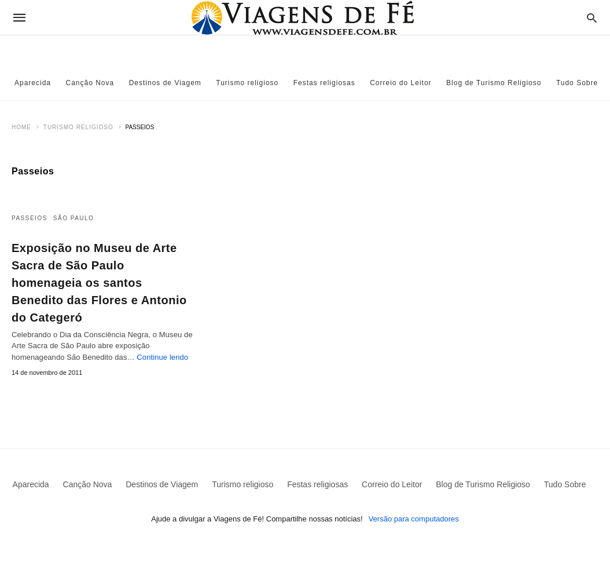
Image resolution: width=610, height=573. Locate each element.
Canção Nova (90, 83)
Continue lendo (162, 357)
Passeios (29, 218)
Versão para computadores (414, 518)
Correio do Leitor (400, 83)
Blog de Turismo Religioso (493, 83)
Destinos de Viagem (165, 83)
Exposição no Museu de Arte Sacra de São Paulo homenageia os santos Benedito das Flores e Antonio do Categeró (99, 283)
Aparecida (32, 83)
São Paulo (73, 218)
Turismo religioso (247, 83)
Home (21, 127)
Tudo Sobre (577, 83)
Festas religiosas (324, 83)
